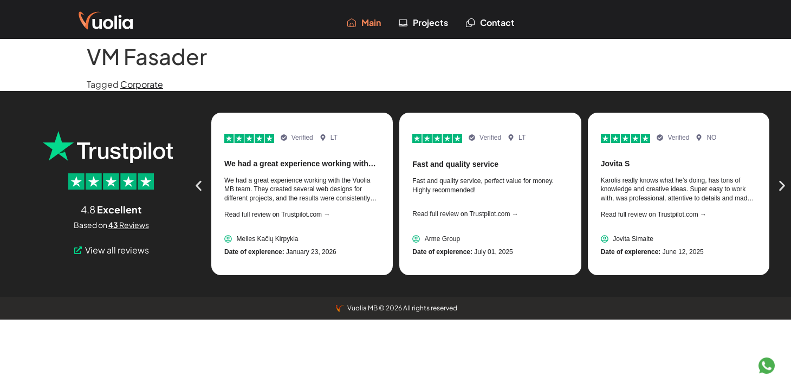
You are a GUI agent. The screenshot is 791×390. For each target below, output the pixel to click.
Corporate (141, 84)
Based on (111, 225)
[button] (198, 186)
